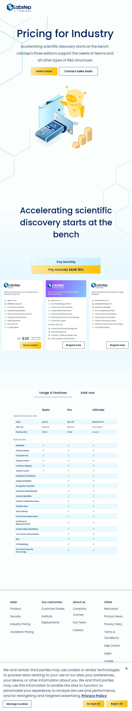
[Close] (126, 671)
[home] (20, 7)
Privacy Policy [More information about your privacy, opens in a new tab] (94, 698)
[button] (126, 6)
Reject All (117, 706)
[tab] (66, 262)
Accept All (93, 706)
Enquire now (73, 345)
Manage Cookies (17, 706)
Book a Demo (30, 345)
